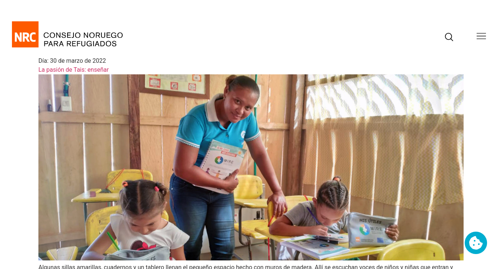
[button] (481, 36)
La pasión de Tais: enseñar (73, 69)
